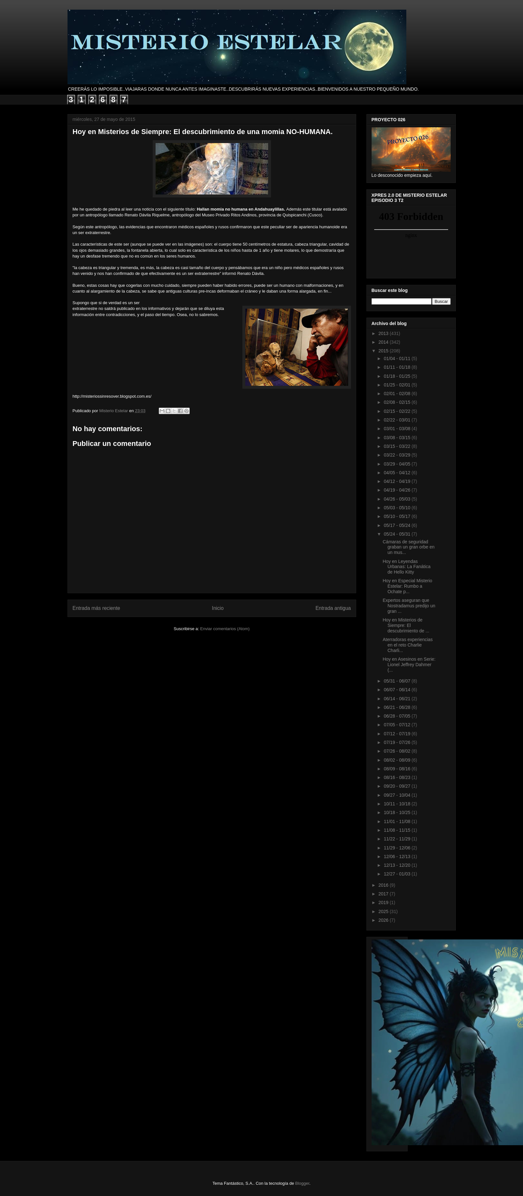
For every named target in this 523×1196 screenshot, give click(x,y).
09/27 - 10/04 (397, 795)
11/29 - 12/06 (397, 847)
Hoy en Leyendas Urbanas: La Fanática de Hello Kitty (406, 567)
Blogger (302, 1183)
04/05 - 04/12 (397, 472)
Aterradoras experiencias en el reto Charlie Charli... (408, 645)
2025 (384, 911)
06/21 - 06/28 (397, 707)
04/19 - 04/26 (397, 490)
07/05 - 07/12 (397, 724)
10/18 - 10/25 (397, 812)
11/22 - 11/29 (397, 838)
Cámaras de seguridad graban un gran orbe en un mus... (408, 547)
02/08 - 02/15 (397, 402)
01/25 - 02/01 (397, 384)
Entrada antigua (333, 608)
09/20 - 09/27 (397, 786)
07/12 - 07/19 (397, 733)
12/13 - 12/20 (397, 865)
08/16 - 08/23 (397, 777)
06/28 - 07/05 (397, 716)
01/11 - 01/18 (397, 367)
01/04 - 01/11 (397, 358)
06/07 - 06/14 (397, 689)
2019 (384, 902)
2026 (384, 920)
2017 (384, 893)
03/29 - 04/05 (397, 464)
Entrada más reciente (96, 608)
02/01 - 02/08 (397, 393)
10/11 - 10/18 (397, 803)
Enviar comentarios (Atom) (225, 628)
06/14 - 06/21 (397, 698)
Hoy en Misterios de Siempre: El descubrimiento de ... (406, 625)
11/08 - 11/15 (397, 830)
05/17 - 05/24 (397, 525)
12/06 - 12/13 (397, 856)
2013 (384, 333)
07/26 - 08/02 (397, 751)
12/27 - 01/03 (397, 873)
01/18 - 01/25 (397, 376)
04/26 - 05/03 (397, 499)
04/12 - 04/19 (397, 481)
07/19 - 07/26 (397, 742)
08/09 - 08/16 (397, 768)
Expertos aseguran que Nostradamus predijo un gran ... (409, 606)
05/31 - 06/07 (397, 681)
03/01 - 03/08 (397, 428)
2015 (384, 350)
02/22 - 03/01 (397, 419)
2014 (384, 342)
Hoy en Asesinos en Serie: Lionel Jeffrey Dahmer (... (409, 665)
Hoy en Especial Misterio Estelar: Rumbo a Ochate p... (407, 586)
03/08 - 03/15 (397, 437)
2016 (384, 885)
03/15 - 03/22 (397, 446)
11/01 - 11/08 (397, 821)
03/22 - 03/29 (397, 455)
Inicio (217, 608)
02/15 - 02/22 (397, 411)
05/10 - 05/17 (397, 516)
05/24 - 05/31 (397, 534)
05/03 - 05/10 (397, 507)
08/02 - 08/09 (397, 760)
